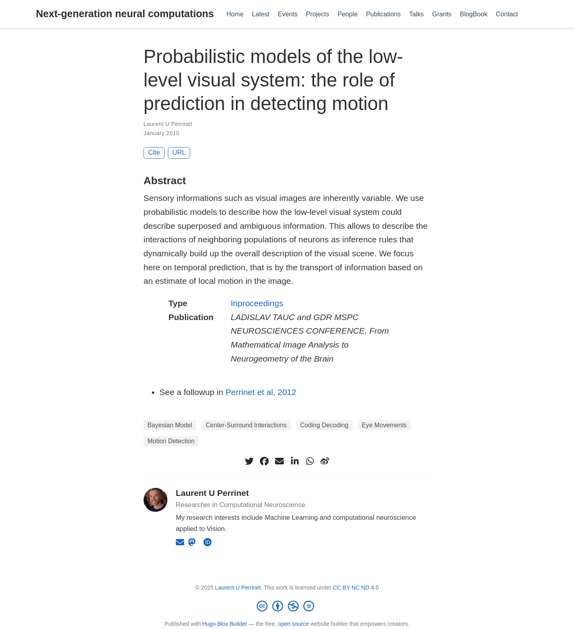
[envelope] (279, 461)
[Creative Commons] (287, 606)
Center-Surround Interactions (246, 425)
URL (179, 152)
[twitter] (249, 461)
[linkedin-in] (295, 461)
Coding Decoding (324, 425)
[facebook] (264, 461)
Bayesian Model (169, 425)
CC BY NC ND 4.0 (356, 587)
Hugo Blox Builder (224, 624)
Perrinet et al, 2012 (261, 392)
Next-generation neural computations (125, 13)
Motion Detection (171, 441)
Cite (154, 152)
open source (293, 624)
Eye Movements (384, 425)
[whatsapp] (310, 461)
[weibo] (325, 461)
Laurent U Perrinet (168, 124)
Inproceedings (257, 303)
